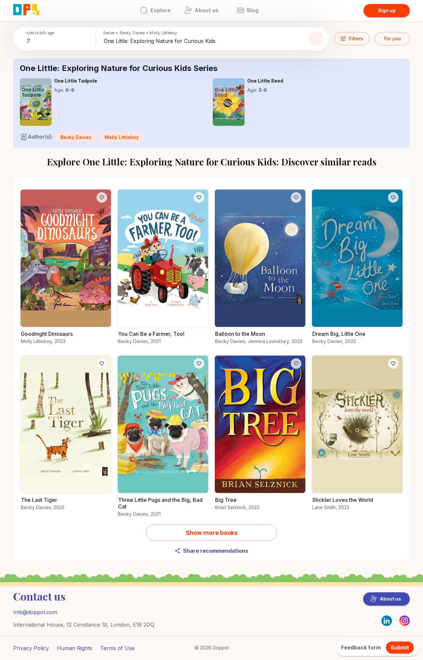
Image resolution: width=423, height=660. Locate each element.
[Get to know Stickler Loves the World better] (357, 436)
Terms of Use (117, 648)
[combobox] (60, 41)
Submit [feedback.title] (400, 647)
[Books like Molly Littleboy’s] (121, 136)
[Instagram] (404, 624)
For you (392, 38)
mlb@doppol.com (35, 612)
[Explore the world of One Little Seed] (229, 102)
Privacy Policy (31, 648)
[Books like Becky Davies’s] (76, 136)
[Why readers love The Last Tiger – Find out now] (66, 436)
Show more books (212, 532)
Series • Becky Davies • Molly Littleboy (140, 32)
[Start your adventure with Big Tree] (260, 436)
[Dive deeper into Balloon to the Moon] (260, 270)
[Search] (316, 38)
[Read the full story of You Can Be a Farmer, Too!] (163, 270)
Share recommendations (211, 550)
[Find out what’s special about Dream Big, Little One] (357, 270)
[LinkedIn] (386, 620)
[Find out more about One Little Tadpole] (36, 102)
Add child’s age (40, 32)
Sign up (387, 10)
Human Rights (74, 648)
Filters (351, 38)
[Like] (101, 197)
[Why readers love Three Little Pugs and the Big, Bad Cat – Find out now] (163, 440)
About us (385, 599)
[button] (76, 137)
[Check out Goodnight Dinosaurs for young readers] (66, 270)
